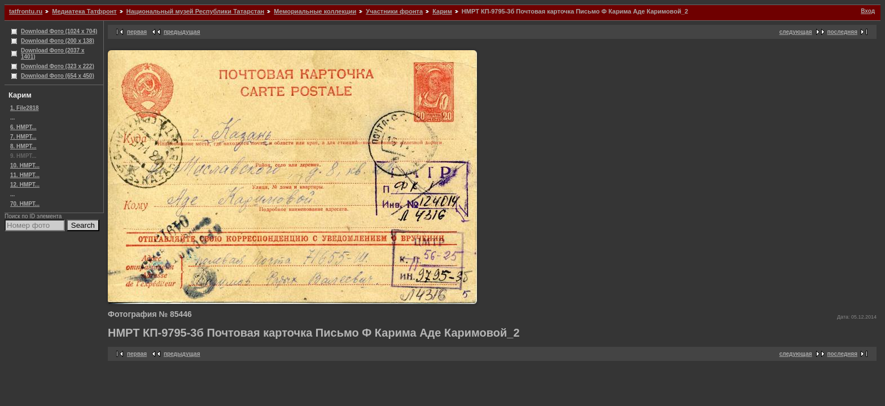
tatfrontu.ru (25, 11)
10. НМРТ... (25, 165)
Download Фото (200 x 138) (57, 41)
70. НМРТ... (25, 204)
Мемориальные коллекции (315, 11)
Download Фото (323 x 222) (57, 66)
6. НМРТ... (23, 127)
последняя (842, 32)
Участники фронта (394, 11)
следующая (795, 32)
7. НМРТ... (23, 137)
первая (137, 32)
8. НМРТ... (23, 146)
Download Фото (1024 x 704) (59, 31)
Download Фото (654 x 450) (57, 76)
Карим (442, 11)
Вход (868, 11)
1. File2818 (24, 108)
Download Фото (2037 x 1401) (53, 53)
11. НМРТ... (25, 175)
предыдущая (182, 32)
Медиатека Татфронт (84, 11)
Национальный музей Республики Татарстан (195, 11)
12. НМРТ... (25, 185)
